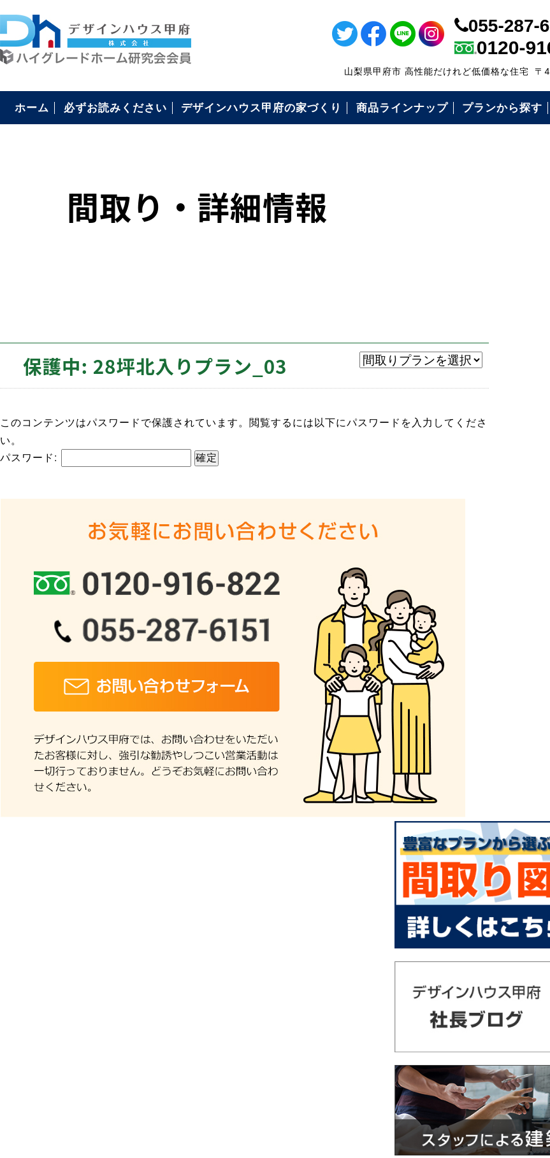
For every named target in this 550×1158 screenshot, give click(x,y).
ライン (533, 55)
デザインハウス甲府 (351, 1064)
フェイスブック (533, 98)
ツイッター (533, 142)
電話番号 (533, 374)
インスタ (533, 185)
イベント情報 (533, 255)
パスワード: (95, 457)
